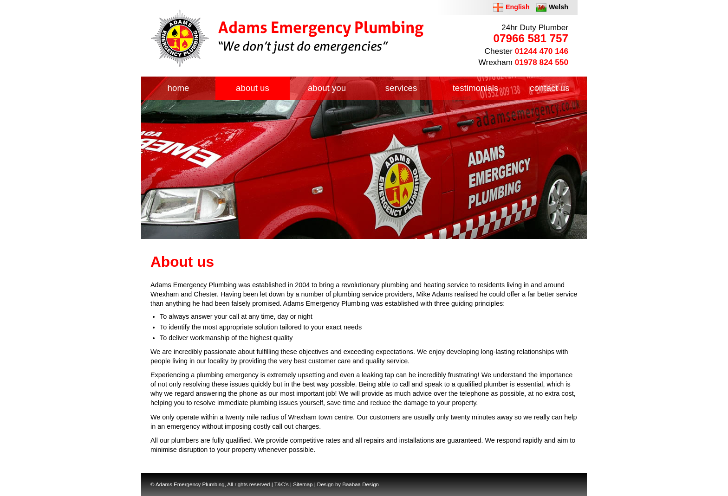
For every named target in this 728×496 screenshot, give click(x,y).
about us (252, 88)
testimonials (476, 88)
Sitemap (302, 484)
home (178, 88)
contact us (549, 88)
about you (327, 88)
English (518, 7)
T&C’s (281, 484)
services (401, 88)
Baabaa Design (360, 484)
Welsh (558, 7)
